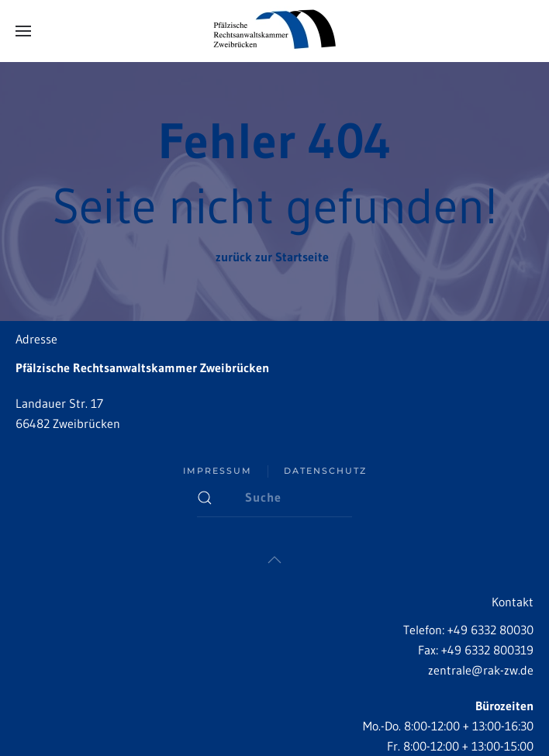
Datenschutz (325, 470)
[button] (23, 31)
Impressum (217, 470)
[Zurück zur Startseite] (274, 31)
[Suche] (274, 497)
